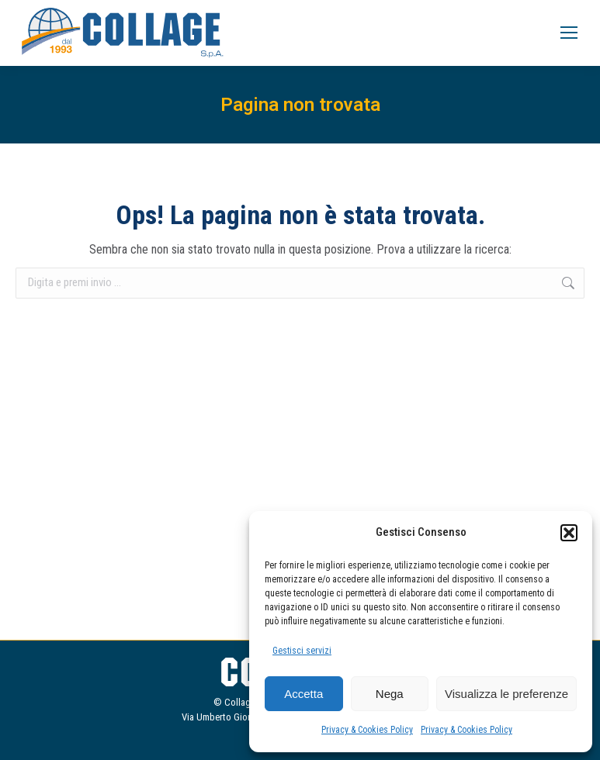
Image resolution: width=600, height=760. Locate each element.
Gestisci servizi (301, 650)
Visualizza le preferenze (506, 693)
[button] (569, 533)
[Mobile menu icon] (568, 32)
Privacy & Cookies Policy (367, 729)
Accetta (303, 693)
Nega (390, 693)
